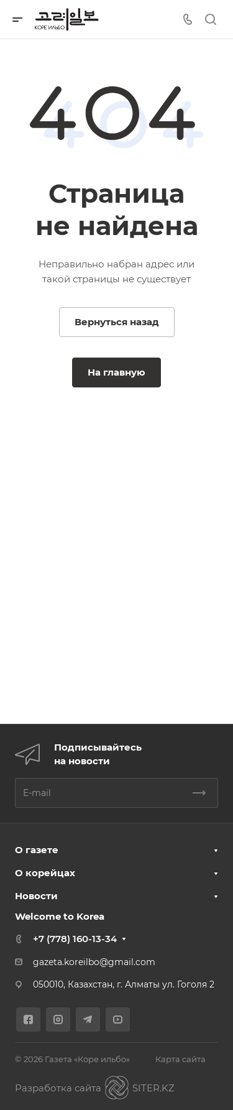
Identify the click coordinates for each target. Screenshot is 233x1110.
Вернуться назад (117, 322)
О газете (36, 850)
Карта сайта (180, 1059)
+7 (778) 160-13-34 (75, 939)
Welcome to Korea (59, 916)
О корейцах (45, 873)
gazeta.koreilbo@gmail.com (94, 962)
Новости (36, 896)
